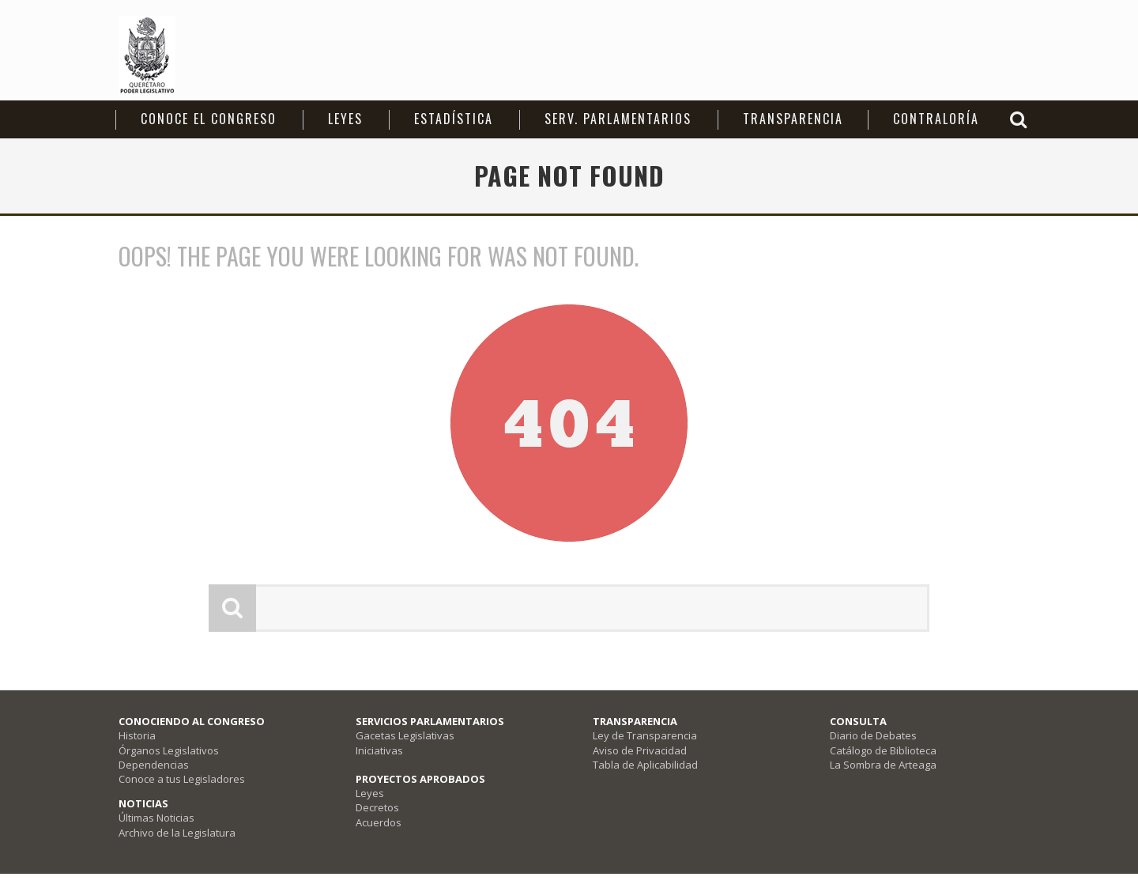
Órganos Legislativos (169, 750)
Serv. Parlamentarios (618, 118)
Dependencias (154, 765)
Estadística (453, 118)
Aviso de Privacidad (640, 750)
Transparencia (793, 118)
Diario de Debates (873, 735)
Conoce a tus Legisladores (182, 779)
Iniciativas (379, 750)
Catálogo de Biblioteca (883, 750)
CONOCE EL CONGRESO (209, 118)
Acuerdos (378, 822)
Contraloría (936, 118)
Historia (137, 735)
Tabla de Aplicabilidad (645, 765)
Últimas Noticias (156, 818)
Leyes (345, 118)
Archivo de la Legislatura (177, 833)
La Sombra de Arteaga (883, 765)
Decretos (377, 807)
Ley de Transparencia (645, 735)
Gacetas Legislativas (405, 735)
